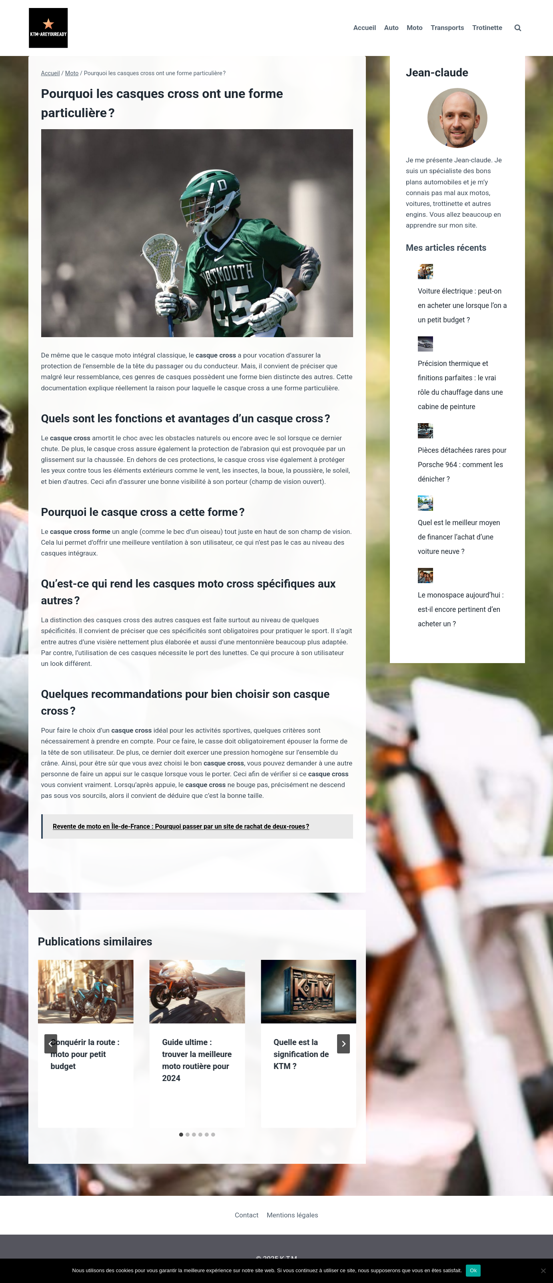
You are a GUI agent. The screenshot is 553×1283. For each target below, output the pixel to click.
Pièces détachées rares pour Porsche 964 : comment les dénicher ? (460, 479)
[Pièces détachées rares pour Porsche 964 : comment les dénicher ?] (425, 445)
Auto (391, 28)
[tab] (181, 1135)
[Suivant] (343, 1043)
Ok (473, 1270)
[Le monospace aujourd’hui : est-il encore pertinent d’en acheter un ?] (425, 590)
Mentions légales (292, 1215)
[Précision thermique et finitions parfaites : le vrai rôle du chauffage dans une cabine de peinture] (425, 358)
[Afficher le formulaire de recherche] (518, 28)
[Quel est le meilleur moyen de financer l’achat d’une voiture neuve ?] (425, 517)
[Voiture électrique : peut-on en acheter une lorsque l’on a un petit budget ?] (425, 271)
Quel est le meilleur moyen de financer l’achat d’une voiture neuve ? (463, 551)
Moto (415, 28)
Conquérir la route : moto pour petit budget (85, 1054)
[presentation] (86, 991)
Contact (246, 1215)
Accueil (364, 28)
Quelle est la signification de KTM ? (301, 1054)
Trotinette (487, 28)
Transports (447, 28)
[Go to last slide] (50, 1043)
